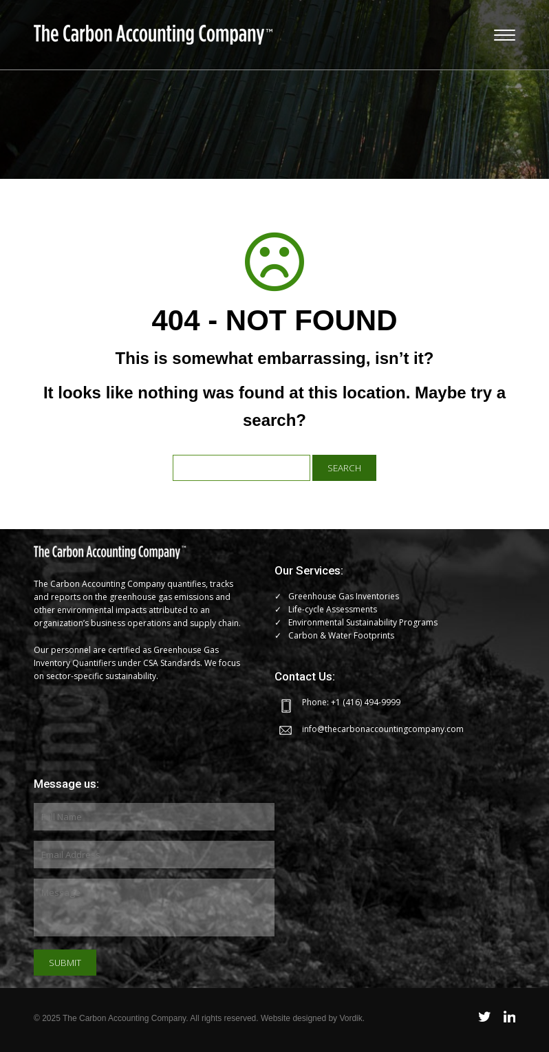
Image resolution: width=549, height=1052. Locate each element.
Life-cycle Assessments (332, 609)
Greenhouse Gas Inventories (343, 596)
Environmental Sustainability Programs (363, 622)
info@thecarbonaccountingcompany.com (383, 729)
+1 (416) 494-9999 (365, 702)
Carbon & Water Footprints (341, 635)
